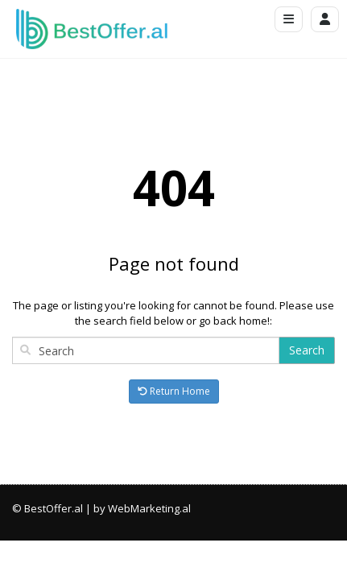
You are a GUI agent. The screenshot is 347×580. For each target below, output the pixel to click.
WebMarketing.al (149, 508)
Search (306, 350)
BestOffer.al (53, 508)
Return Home (174, 391)
